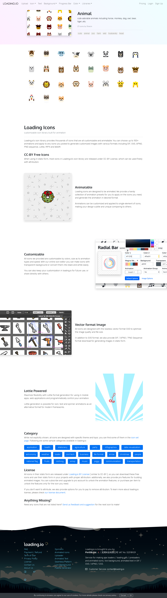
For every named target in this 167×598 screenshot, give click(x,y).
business (84, 454)
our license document (55, 492)
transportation (134, 461)
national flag (32, 461)
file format (98, 454)
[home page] (10, 4)
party (94, 447)
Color (75, 3)
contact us (29, 565)
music (85, 461)
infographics (111, 447)
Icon (32, 3)
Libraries (86, 3)
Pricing (142, 3)
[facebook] (28, 574)
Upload (24, 3)
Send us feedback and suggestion (79, 504)
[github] (28, 582)
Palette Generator (63, 568)
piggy (96, 461)
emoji (72, 461)
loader (58, 454)
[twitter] (37, 574)
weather (45, 454)
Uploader (59, 555)
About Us (28, 568)
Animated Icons (62, 552)
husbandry (112, 33)
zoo (93, 33)
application (32, 447)
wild (104, 33)
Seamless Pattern (63, 562)
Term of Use (30, 555)
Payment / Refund (33, 552)
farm (99, 33)
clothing (60, 461)
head (121, 33)
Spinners (59, 549)
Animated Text (61, 558)
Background (49, 3)
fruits (46, 461)
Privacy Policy (30, 558)
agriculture (80, 447)
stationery (62, 447)
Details (123, 595)
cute (80, 33)
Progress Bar (65, 3)
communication (113, 461)
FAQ (26, 549)
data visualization (132, 447)
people (138, 454)
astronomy (31, 454)
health (47, 447)
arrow (111, 454)
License (27, 562)
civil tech (70, 454)
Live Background (63, 565)
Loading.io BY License (79, 474)
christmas (124, 454)
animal (86, 33)
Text (40, 3)
